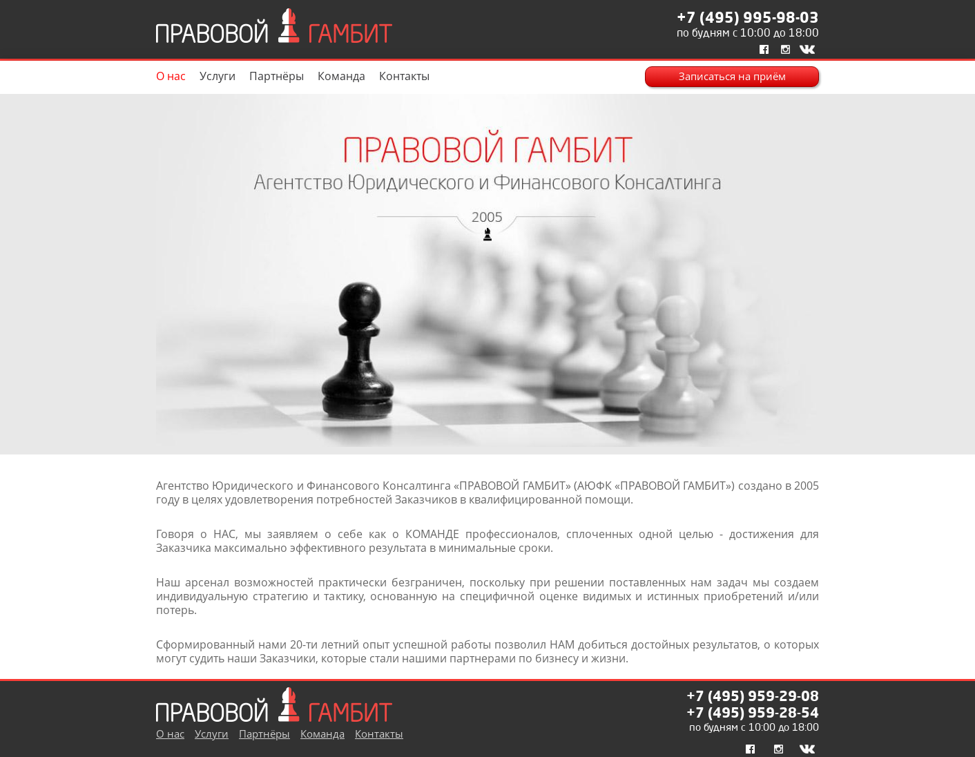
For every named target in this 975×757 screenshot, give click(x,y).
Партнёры (276, 76)
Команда (341, 76)
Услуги (217, 76)
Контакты (404, 76)
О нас (171, 76)
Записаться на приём (732, 76)
